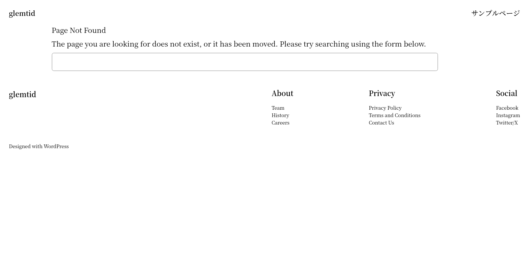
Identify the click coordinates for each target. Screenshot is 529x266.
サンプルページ (495, 13)
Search (459, 62)
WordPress (56, 146)
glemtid (22, 13)
